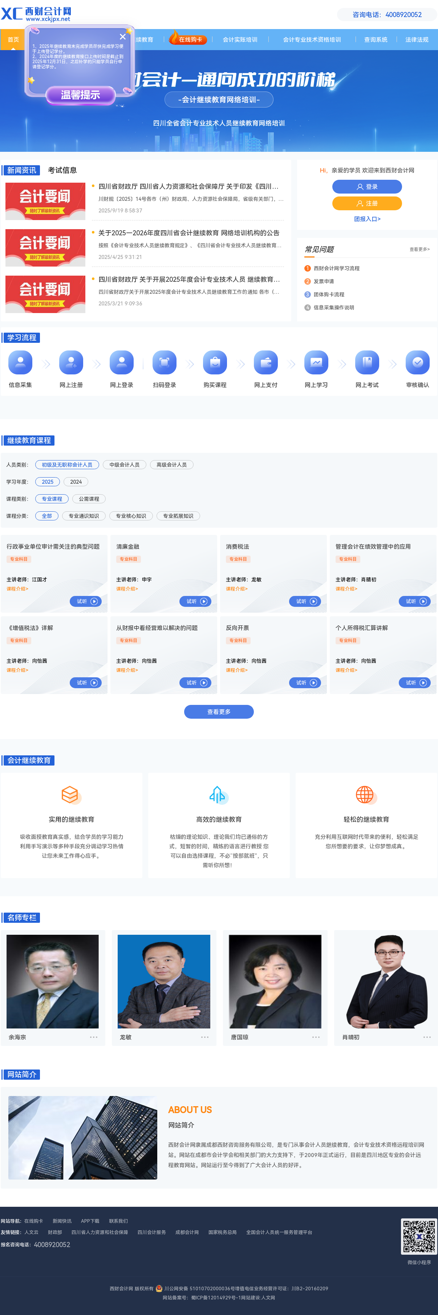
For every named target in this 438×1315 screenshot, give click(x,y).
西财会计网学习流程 (332, 268)
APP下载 (90, 1221)
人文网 (268, 1297)
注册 (367, 203)
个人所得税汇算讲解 (362, 628)
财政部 (55, 1232)
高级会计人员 (172, 465)
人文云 (31, 1232)
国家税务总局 (222, 1232)
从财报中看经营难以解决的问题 (157, 628)
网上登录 (121, 369)
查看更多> (420, 249)
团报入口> (367, 219)
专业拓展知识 (178, 516)
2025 (47, 482)
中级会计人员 (124, 465)
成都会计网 (187, 1232)
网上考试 (367, 369)
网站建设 (250, 1297)
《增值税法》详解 (30, 628)
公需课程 (89, 499)
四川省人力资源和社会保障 (100, 1232)
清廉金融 (127, 546)
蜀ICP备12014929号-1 (216, 1297)
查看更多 (219, 712)
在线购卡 (33, 1221)
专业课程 (52, 499)
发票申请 (319, 281)
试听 (82, 601)
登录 (367, 186)
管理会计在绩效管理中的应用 (373, 546)
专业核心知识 (131, 516)
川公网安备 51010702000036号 (200, 1288)
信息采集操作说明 (329, 307)
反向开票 (237, 628)
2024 (76, 482)
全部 (47, 516)
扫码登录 (164, 369)
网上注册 (71, 369)
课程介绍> (17, 589)
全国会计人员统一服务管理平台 (279, 1232)
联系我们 (118, 1221)
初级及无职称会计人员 (67, 465)
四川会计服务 (152, 1232)
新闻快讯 (62, 1221)
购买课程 (215, 369)
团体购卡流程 (324, 294)
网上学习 (316, 369)
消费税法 (237, 546)
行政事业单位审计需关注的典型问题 (53, 546)
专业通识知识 (84, 516)
